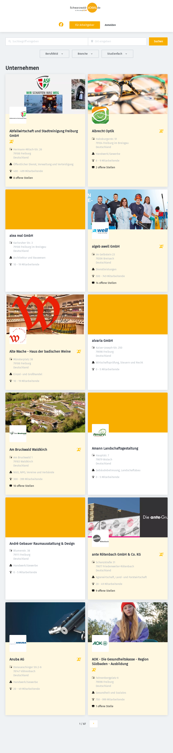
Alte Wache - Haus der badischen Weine (40, 351)
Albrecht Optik (103, 131)
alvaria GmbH (102, 341)
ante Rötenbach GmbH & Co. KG (116, 554)
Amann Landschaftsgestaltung (115, 448)
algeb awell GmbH (106, 246)
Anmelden (110, 25)
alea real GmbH (21, 236)
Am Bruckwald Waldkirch (28, 450)
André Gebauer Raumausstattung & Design (42, 544)
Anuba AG (16, 659)
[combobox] (46, 41)
